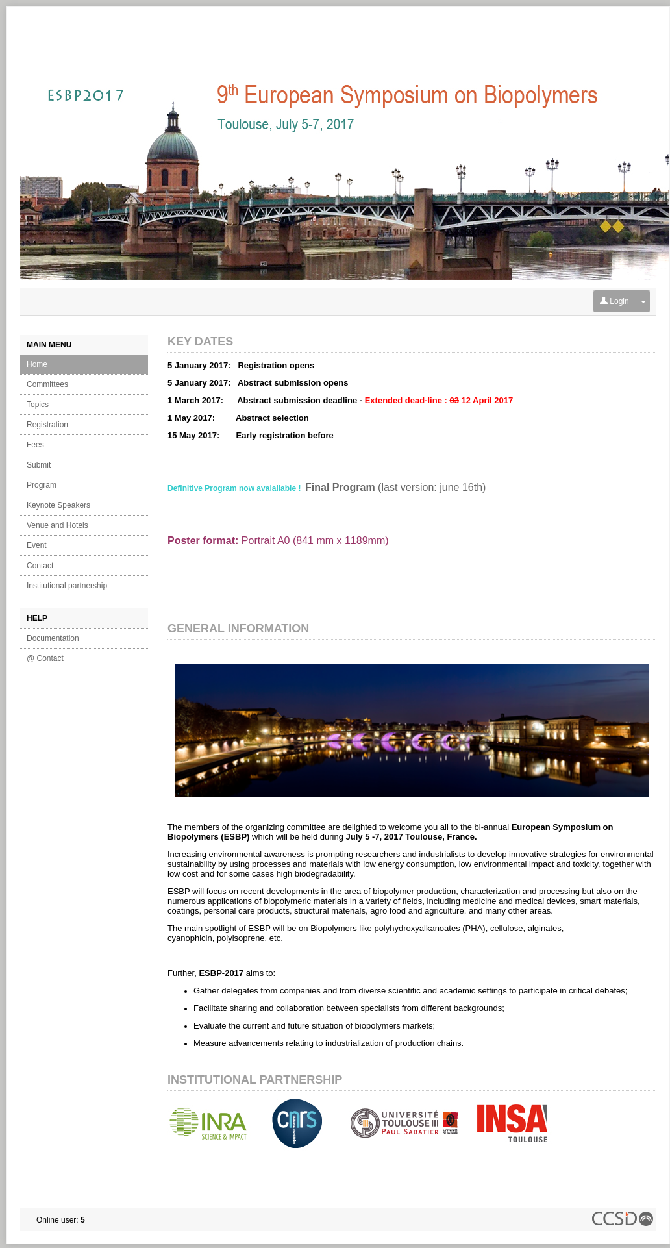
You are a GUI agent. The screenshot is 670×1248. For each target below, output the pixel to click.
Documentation (53, 638)
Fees (35, 444)
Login (614, 301)
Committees (47, 384)
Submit (39, 464)
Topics (38, 404)
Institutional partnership (67, 585)
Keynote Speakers (58, 505)
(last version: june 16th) (432, 487)
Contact (40, 565)
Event (37, 545)
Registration (47, 424)
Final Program (341, 487)
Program (41, 485)
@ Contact (45, 658)
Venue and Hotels (57, 525)
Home (37, 364)
